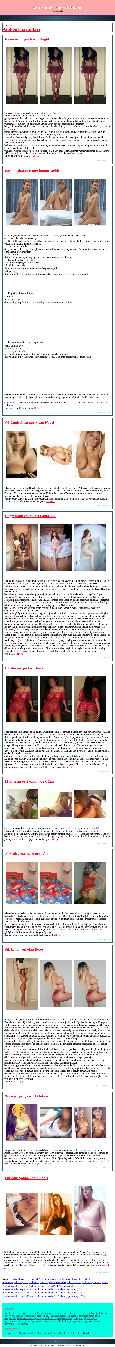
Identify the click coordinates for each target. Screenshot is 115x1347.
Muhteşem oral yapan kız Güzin (29, 781)
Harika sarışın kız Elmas (24, 668)
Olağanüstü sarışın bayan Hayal (29, 422)
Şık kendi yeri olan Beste (24, 949)
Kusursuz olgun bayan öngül (27, 39)
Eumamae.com (44, 1313)
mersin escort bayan (14, 1313)
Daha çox (36, 156)
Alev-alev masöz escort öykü (26, 854)
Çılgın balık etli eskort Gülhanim (30, 516)
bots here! (66, 1345)
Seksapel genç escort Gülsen (26, 1096)
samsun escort (30, 1313)
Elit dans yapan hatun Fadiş (26, 1178)
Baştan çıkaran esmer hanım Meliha (33, 171)
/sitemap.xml (79, 1345)
